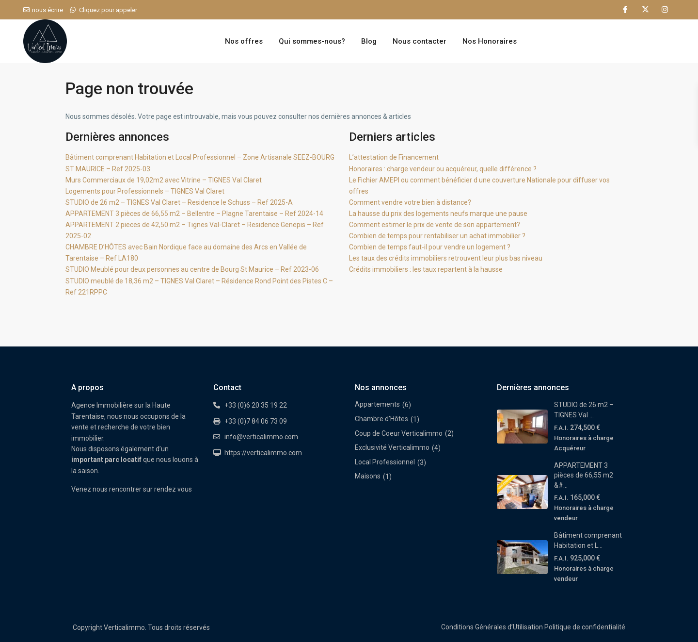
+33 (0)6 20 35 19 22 (255, 405)
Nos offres (244, 41)
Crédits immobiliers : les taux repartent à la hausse (426, 269)
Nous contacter (419, 41)
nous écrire (47, 10)
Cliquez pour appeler (108, 10)
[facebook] (625, 9)
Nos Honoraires (489, 41)
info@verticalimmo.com (261, 437)
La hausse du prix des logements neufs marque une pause (438, 213)
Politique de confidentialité (584, 627)
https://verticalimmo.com (263, 453)
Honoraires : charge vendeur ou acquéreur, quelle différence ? (443, 169)
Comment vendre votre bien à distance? (410, 202)
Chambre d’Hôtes (381, 419)
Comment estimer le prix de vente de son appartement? (434, 225)
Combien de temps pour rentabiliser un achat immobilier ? (437, 236)
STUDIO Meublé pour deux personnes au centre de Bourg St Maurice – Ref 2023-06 (192, 269)
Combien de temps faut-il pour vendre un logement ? (429, 247)
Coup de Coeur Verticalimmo (399, 433)
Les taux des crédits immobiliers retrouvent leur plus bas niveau (445, 258)
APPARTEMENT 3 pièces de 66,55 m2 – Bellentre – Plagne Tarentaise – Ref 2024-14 (194, 213)
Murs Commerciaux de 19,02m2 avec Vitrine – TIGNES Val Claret (163, 180)
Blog (369, 41)
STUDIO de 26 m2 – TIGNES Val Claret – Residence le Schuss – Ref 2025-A (179, 202)
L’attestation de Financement (394, 157)
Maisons (368, 476)
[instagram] (665, 9)
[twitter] (645, 9)
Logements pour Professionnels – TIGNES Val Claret (144, 191)
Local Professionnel (385, 462)
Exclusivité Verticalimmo (392, 447)
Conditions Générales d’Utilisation (492, 627)
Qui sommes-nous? (312, 41)
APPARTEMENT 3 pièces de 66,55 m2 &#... (583, 475)
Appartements (377, 404)
